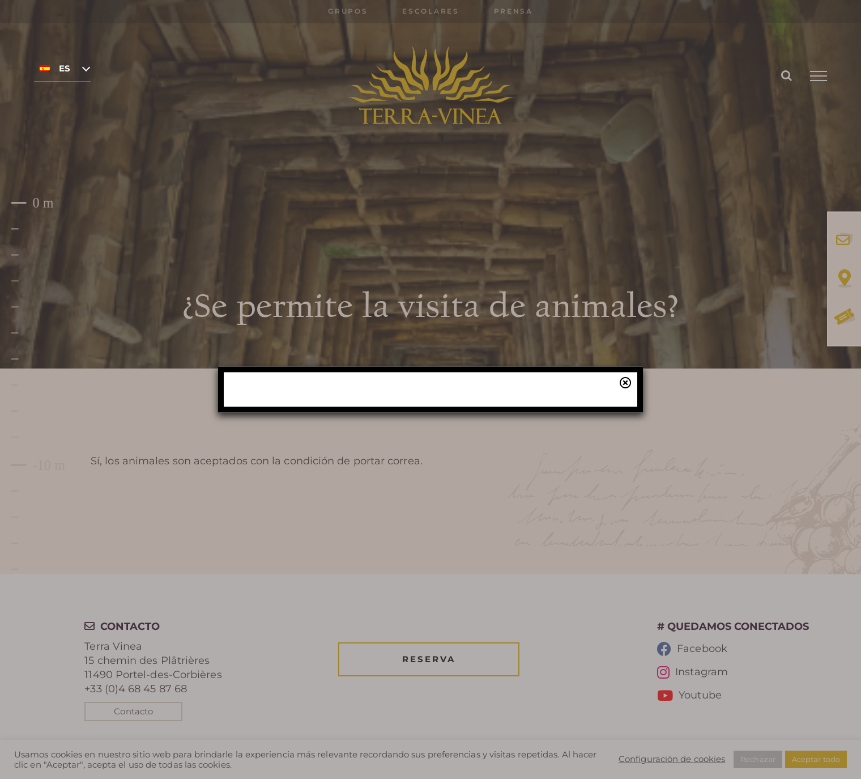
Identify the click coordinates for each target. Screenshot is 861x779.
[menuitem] (62, 68)
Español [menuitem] (64, 68)
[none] (62, 68)
